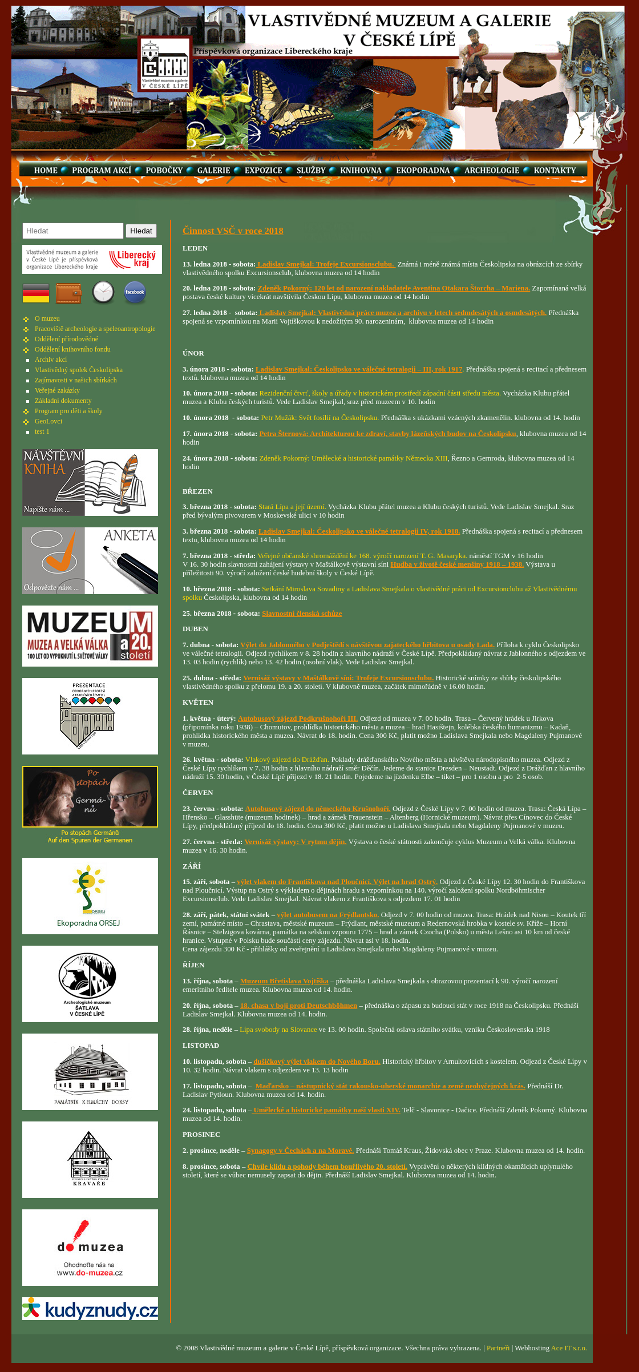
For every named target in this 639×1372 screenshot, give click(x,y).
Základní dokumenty (63, 401)
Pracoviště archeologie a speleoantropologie (95, 329)
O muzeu (47, 318)
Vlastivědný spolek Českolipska (79, 370)
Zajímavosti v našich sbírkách (76, 380)
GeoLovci (48, 421)
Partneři (498, 1348)
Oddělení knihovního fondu (73, 349)
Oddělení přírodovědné (66, 339)
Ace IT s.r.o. (569, 1348)
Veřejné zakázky (57, 390)
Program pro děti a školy (69, 411)
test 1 (42, 431)
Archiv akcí (51, 360)
